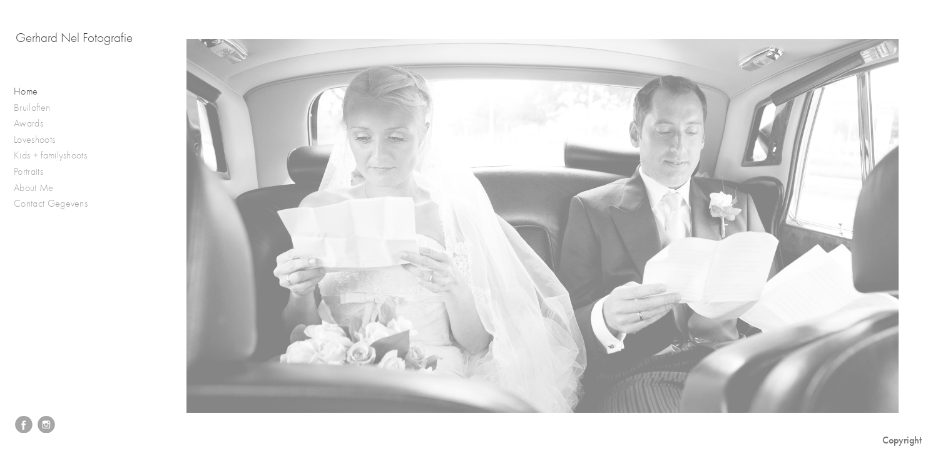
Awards (35, 124)
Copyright (902, 440)
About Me (34, 188)
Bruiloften (38, 108)
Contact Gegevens (51, 203)
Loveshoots (41, 140)
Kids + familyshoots (56, 156)
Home (26, 91)
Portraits (35, 172)
